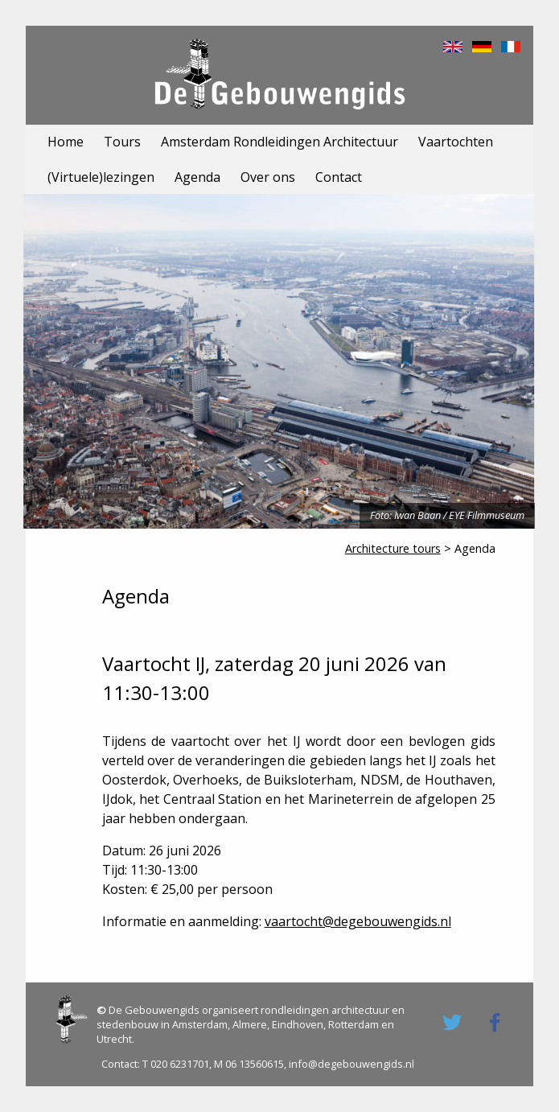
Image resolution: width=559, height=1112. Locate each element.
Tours (122, 141)
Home (65, 141)
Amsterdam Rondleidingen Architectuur (279, 141)
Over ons (267, 177)
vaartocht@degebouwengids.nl (358, 921)
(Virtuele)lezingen (100, 177)
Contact (338, 177)
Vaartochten (455, 141)
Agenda (197, 177)
